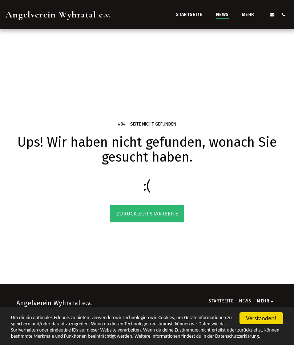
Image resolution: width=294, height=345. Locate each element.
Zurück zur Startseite (147, 213)
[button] (272, 14)
